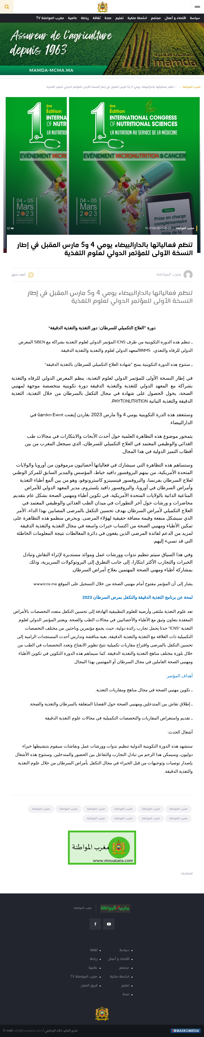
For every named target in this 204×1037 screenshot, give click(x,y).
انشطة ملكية (137, 18)
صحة (108, 18)
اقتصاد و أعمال (175, 18)
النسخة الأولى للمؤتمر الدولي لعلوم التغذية (131, 378)
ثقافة (97, 18)
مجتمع (156, 18)
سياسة (195, 18)
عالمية (72, 18)
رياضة (85, 18)
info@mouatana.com (27, 1030)
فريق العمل (89, 985)
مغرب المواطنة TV (50, 18)
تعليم (119, 18)
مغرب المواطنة (191, 87)
